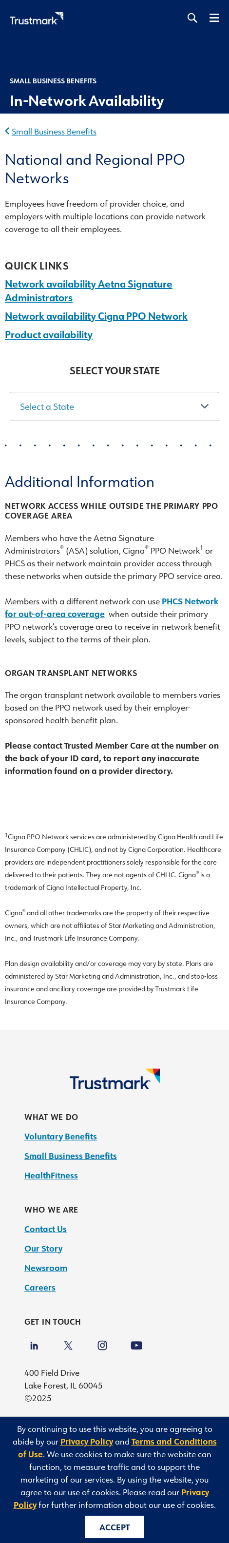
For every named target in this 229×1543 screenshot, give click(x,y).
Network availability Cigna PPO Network (96, 315)
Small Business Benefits (54, 131)
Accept (114, 1527)
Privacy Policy (86, 1441)
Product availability (49, 334)
